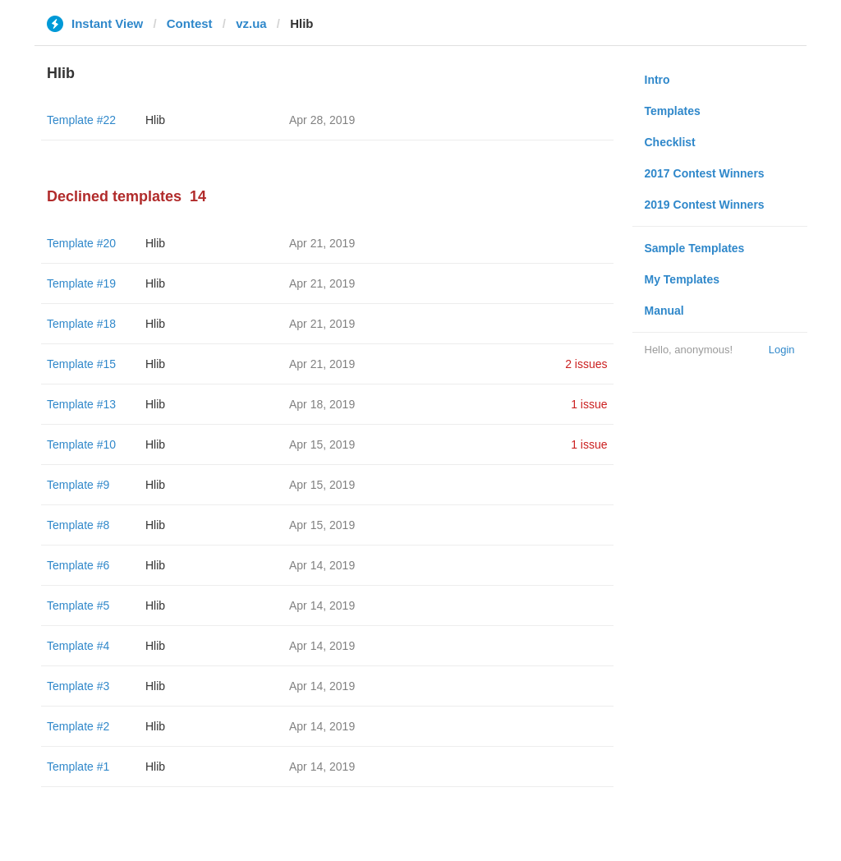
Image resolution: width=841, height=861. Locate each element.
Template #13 (81, 404)
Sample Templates (695, 248)
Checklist (670, 142)
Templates (673, 110)
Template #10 (81, 444)
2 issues (586, 364)
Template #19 (81, 283)
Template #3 (78, 686)
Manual (664, 310)
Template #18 (81, 323)
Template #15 (81, 364)
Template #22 (81, 120)
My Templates (682, 279)
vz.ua (251, 23)
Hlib (155, 120)
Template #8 (78, 525)
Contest (190, 23)
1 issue (589, 404)
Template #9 (78, 484)
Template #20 (81, 243)
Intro (657, 79)
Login (782, 349)
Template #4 (78, 645)
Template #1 (78, 766)
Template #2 (78, 726)
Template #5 (78, 605)
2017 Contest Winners (705, 173)
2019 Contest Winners (705, 204)
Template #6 (78, 565)
